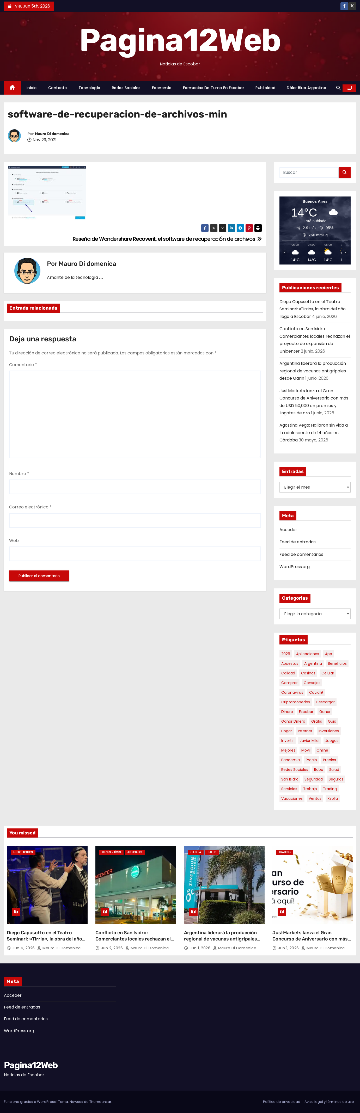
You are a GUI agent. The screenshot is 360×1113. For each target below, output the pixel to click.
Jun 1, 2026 (201, 948)
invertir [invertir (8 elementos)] (287, 740)
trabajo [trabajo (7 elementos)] (310, 788)
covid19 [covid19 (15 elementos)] (316, 692)
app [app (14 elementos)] (328, 653)
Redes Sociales (126, 87)
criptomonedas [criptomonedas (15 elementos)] (295, 702)
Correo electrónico (30, 507)
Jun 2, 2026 (112, 948)
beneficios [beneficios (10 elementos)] (337, 663)
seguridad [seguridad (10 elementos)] (313, 779)
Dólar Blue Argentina (306, 87)
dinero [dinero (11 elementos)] (287, 711)
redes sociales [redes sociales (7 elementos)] (294, 769)
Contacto (57, 87)
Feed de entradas (297, 542)
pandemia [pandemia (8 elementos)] (290, 760)
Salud (212, 852)
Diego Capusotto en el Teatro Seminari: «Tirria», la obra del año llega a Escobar (312, 309)
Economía (162, 87)
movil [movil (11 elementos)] (305, 750)
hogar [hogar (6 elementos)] (286, 731)
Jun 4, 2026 (24, 948)
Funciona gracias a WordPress (30, 1101)
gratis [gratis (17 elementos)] (316, 721)
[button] (338, 88)
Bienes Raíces (111, 852)
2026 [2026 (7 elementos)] (285, 653)
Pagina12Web (180, 40)
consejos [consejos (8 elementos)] (312, 682)
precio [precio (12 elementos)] (311, 760)
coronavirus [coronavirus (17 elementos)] (292, 692)
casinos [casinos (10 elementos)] (308, 673)
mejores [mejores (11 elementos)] (288, 750)
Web (14, 541)
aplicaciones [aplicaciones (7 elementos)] (307, 653)
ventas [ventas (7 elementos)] (315, 798)
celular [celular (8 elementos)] (327, 673)
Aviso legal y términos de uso (329, 1101)
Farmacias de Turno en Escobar (213, 87)
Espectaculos (23, 852)
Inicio (32, 87)
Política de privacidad (281, 1101)
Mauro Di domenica (52, 134)
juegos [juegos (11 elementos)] (331, 740)
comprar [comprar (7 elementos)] (289, 682)
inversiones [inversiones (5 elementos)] (329, 731)
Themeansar (100, 1101)
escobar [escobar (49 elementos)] (306, 711)
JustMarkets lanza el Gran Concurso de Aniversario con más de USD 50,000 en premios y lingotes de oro (310, 942)
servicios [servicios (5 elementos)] (289, 788)
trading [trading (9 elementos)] (330, 788)
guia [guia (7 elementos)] (332, 721)
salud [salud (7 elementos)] (334, 769)
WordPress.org (294, 567)
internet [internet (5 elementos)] (305, 731)
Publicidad (265, 87)
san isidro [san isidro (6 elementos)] (289, 779)
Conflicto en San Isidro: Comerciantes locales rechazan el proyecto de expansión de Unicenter (133, 942)
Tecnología (89, 87)
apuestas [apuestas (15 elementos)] (289, 663)
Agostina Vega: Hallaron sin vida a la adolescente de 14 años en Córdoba (313, 432)
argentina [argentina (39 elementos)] (313, 663)
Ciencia (196, 852)
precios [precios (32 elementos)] (329, 760)
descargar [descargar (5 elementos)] (325, 702)
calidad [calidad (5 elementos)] (288, 673)
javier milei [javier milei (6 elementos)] (309, 740)
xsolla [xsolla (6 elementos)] (332, 798)
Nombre (19, 474)
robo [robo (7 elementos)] (318, 769)
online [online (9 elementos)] (322, 750)
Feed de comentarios (301, 554)
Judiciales (134, 852)
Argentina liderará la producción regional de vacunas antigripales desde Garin (312, 370)
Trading (285, 852)
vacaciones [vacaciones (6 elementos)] (292, 798)
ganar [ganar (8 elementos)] (325, 711)
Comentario (23, 365)
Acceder (288, 530)
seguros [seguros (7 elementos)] (336, 779)
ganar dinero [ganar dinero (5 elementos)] (293, 721)
